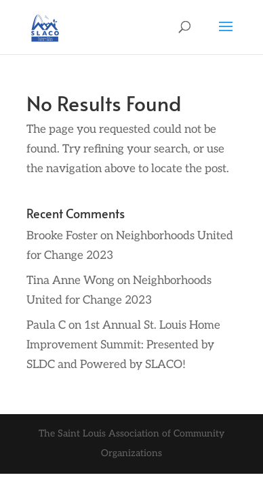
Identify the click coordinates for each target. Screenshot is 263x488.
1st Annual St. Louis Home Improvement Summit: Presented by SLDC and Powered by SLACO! (123, 345)
